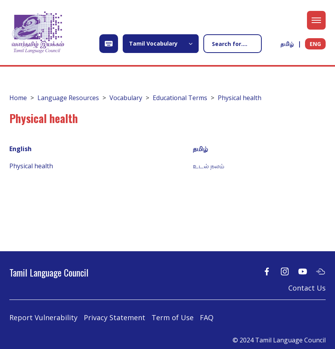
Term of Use (173, 317)
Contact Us (307, 288)
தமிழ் (287, 44)
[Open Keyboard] (108, 43)
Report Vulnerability (43, 317)
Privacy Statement (114, 317)
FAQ (206, 317)
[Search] (232, 43)
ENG (315, 44)
